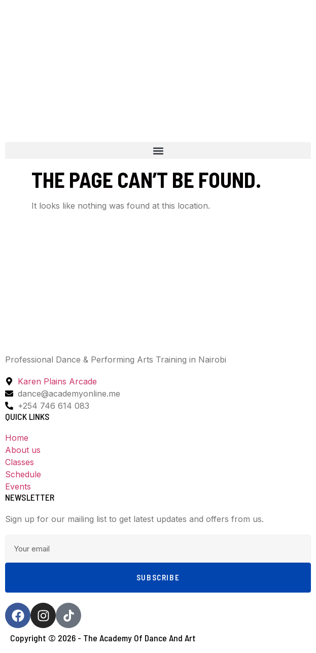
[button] (158, 150)
